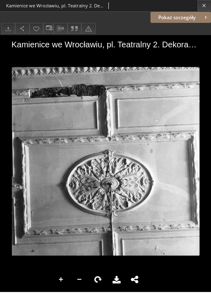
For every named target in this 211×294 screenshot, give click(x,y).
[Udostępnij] (22, 28)
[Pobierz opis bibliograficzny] (60, 28)
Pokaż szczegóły (183, 17)
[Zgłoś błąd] (88, 28)
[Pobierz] (8, 28)
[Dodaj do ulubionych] (36, 28)
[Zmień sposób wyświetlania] (48, 28)
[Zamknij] (204, 5)
